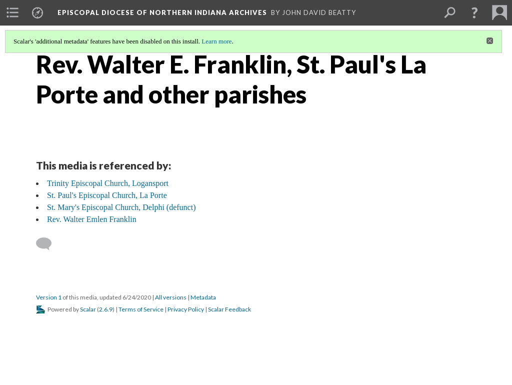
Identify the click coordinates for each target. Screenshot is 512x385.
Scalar (88, 309)
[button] (474, 12)
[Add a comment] (48, 244)
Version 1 (49, 297)
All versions (170, 297)
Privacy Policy (186, 309)
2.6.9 (105, 309)
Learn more (217, 41)
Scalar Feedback (229, 309)
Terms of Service (141, 309)
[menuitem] (12, 12)
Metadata (203, 297)
